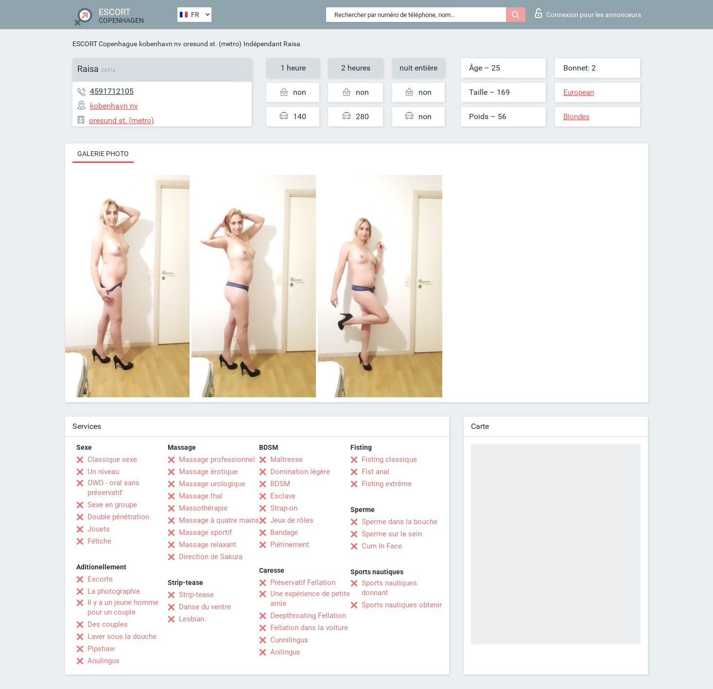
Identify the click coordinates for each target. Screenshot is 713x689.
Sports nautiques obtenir (402, 605)
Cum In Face (382, 546)
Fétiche (99, 541)
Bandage (284, 532)
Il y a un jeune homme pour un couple (122, 607)
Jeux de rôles (291, 520)
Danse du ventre (205, 606)
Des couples (107, 624)
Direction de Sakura (211, 556)
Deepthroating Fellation (308, 615)
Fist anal (375, 471)
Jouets (98, 529)
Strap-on (283, 508)
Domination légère (300, 471)
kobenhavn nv (160, 44)
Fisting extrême (387, 483)
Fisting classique (389, 459)
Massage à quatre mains (219, 520)
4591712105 (112, 91)
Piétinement (289, 544)
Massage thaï (201, 496)
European (578, 92)
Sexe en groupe (112, 504)
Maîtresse (286, 459)
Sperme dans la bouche (399, 521)
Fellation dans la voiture (309, 627)
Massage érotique (208, 471)
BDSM (280, 483)
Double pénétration (118, 516)
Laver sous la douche (122, 636)
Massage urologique (212, 483)
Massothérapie (203, 508)
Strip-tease (196, 594)
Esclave (283, 496)
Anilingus (285, 652)
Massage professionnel (217, 459)
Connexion (588, 13)
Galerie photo (103, 154)
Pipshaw (101, 648)
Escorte (100, 579)
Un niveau (103, 471)
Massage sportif (205, 532)
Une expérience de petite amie (310, 598)
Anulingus (103, 660)
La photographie (113, 591)
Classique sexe (112, 459)
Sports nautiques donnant (389, 588)
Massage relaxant (207, 544)
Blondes (576, 116)
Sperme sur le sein (392, 534)
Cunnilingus (289, 640)
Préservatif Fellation (302, 582)
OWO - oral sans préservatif (113, 487)
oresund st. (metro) (212, 44)
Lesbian (191, 619)
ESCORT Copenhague (104, 44)
